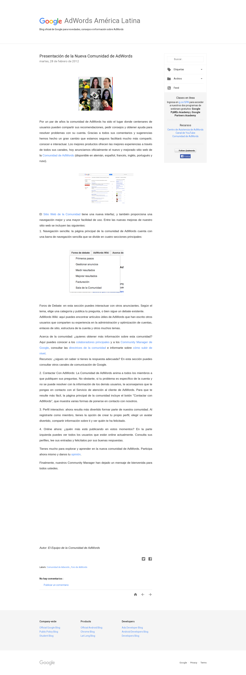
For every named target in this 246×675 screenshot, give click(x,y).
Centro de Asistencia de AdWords (185, 129)
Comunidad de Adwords (58, 567)
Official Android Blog (91, 627)
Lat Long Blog (88, 635)
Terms (204, 662)
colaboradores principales (93, 342)
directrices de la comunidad (88, 347)
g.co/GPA (184, 102)
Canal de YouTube (185, 132)
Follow (185, 157)
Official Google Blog (49, 627)
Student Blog (46, 635)
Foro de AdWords (79, 567)
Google (183, 662)
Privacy (194, 662)
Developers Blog (130, 635)
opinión (76, 454)
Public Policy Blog (48, 631)
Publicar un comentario (56, 585)
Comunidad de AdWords (58, 155)
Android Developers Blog (135, 631)
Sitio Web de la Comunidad (61, 214)
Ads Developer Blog (132, 627)
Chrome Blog (88, 631)
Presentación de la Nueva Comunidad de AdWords (85, 56)
